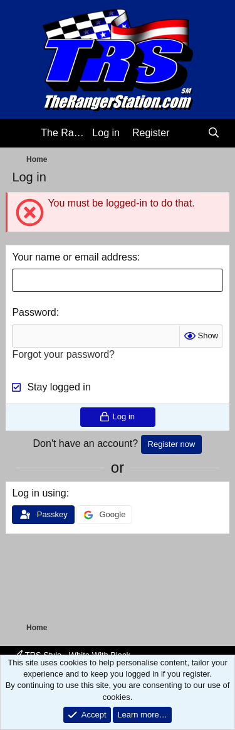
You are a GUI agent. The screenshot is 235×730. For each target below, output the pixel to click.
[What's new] (189, 133)
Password (34, 312)
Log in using (39, 493)
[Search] (214, 133)
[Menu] (23, 133)
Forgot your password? (63, 354)
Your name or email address (74, 257)
